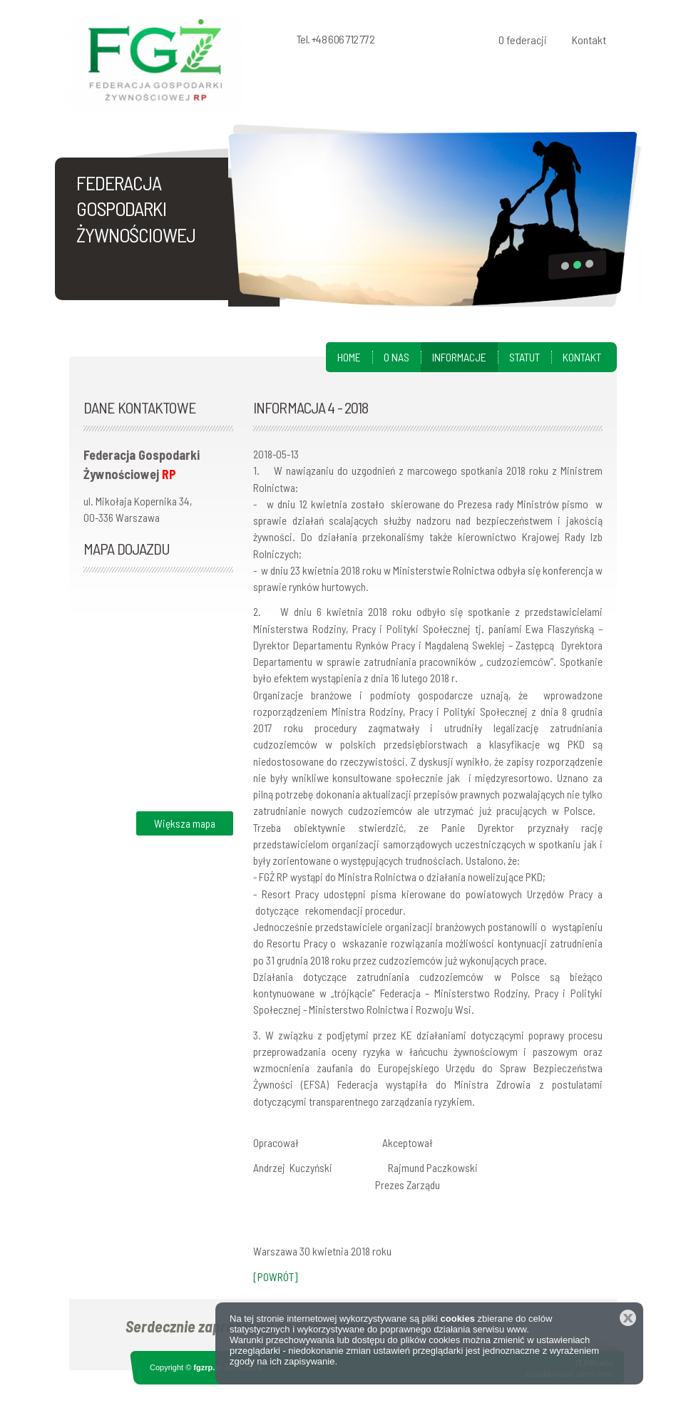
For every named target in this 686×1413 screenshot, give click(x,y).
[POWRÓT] (275, 1276)
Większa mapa (184, 823)
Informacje (459, 357)
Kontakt (589, 39)
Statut (524, 357)
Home (349, 357)
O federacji (522, 39)
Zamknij (628, 1318)
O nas (396, 357)
